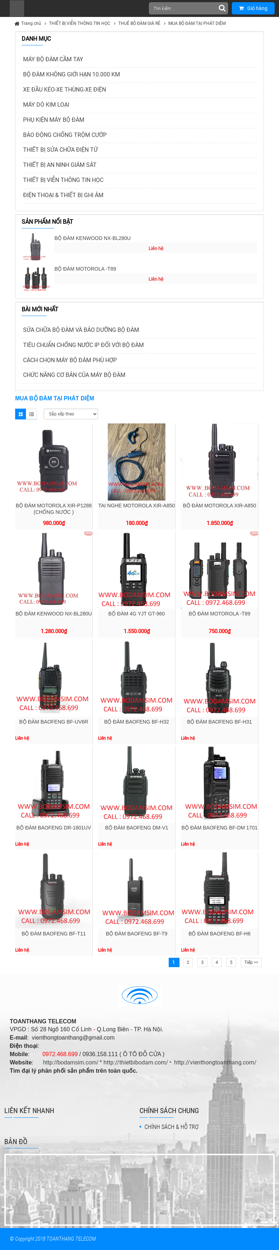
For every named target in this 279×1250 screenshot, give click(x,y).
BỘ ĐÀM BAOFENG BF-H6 (220, 934)
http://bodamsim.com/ (70, 1062)
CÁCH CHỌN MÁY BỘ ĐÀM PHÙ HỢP (70, 360)
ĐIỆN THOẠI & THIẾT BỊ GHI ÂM (63, 195)
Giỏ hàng (253, 8)
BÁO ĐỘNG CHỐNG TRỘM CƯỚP (65, 135)
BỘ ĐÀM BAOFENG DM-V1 (136, 828)
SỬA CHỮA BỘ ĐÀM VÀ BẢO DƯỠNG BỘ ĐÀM (81, 329)
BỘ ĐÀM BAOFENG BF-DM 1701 (220, 828)
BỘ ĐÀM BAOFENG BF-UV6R (53, 722)
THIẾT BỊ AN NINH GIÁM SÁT (60, 164)
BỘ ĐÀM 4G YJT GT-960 (136, 614)
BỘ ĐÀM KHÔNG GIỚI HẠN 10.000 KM (71, 74)
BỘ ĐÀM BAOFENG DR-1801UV (53, 828)
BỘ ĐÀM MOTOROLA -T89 (85, 269)
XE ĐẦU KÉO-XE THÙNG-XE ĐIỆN (64, 89)
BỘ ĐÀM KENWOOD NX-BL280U (92, 238)
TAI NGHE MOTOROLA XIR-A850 (136, 505)
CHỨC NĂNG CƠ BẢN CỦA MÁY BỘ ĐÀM (74, 375)
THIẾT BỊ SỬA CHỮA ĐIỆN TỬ (60, 149)
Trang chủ (31, 23)
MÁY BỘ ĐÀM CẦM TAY (53, 59)
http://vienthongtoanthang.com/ (215, 1062)
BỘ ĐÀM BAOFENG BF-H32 (136, 722)
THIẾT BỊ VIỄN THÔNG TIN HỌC (79, 23)
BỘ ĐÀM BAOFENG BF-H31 (219, 722)
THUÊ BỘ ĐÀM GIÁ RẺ (139, 23)
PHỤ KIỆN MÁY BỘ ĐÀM (53, 119)
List (31, 414)
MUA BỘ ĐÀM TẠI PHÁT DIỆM (197, 23)
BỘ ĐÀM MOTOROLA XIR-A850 (219, 505)
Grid (20, 414)
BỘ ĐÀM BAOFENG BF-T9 (136, 934)
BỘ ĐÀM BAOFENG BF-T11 (54, 934)
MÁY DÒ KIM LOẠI (46, 104)
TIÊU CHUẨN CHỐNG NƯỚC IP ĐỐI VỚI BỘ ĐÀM (83, 345)
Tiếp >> (251, 962)
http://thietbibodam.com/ (135, 1062)
